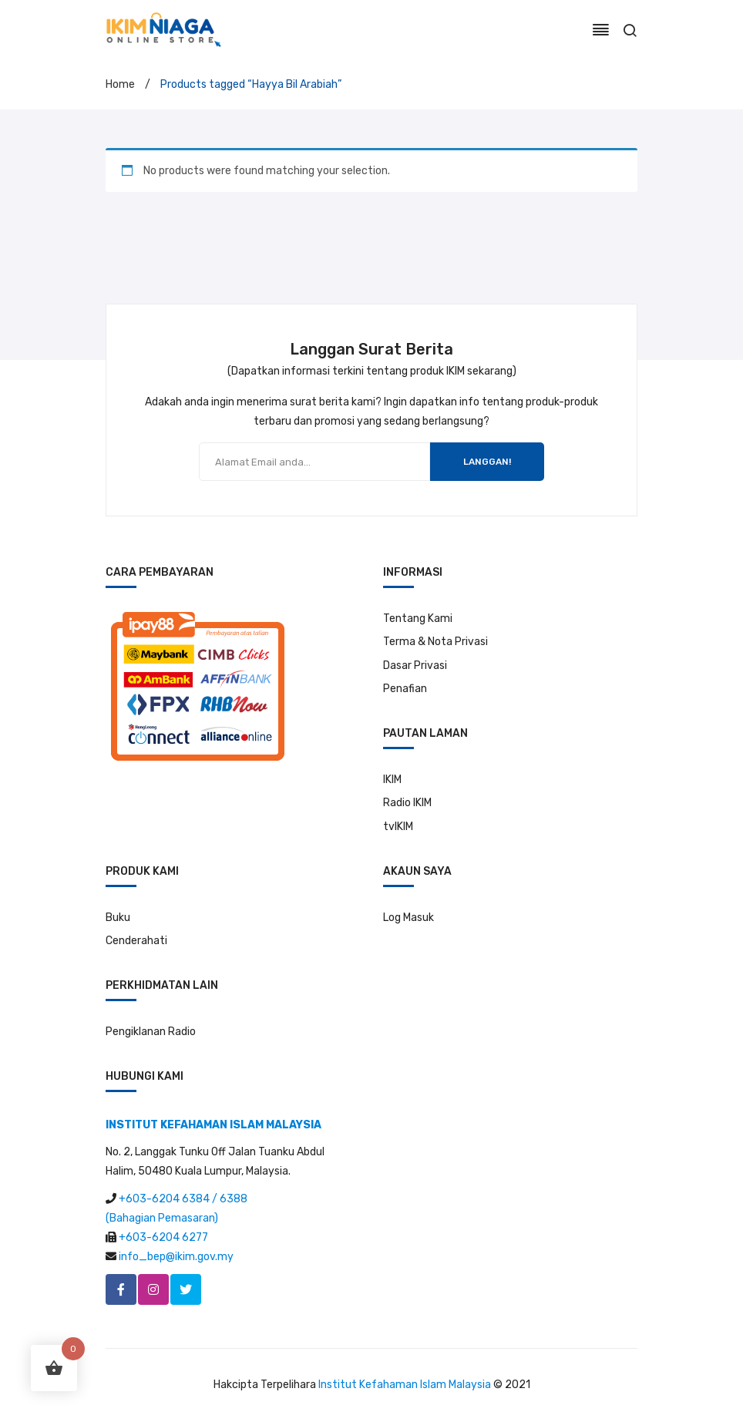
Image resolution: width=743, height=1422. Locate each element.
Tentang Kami (417, 618)
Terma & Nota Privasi (435, 641)
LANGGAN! (487, 461)
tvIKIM (398, 826)
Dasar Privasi (415, 665)
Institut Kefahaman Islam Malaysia (404, 1384)
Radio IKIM (407, 802)
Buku (118, 917)
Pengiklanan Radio (151, 1031)
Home (120, 84)
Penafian (405, 688)
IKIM (392, 779)
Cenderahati (136, 940)
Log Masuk (408, 917)
